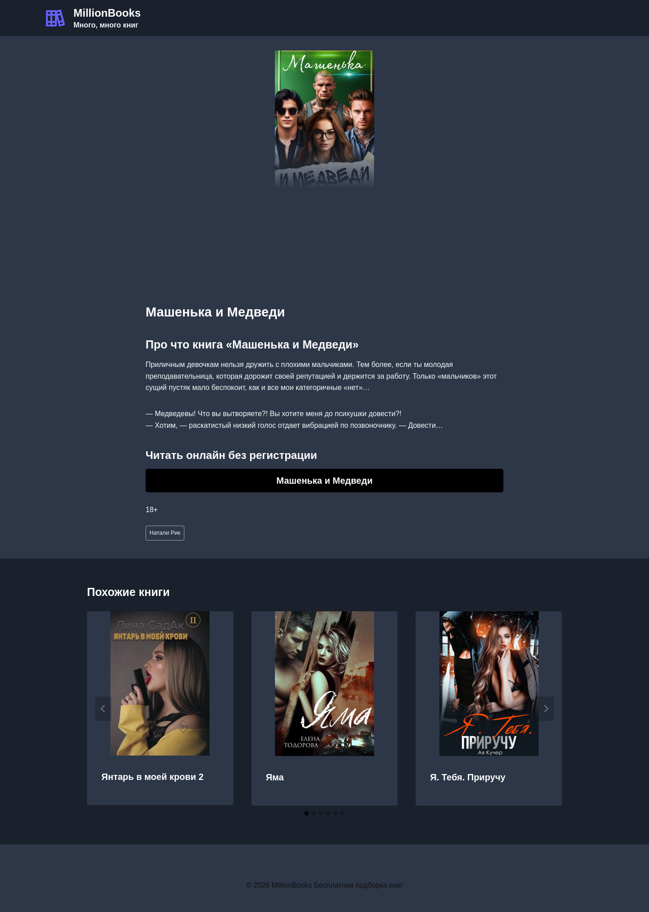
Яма (275, 777)
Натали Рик (165, 532)
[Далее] (546, 709)
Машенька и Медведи (324, 481)
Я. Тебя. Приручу (467, 777)
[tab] (306, 813)
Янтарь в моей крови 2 (152, 777)
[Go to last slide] (103, 709)
